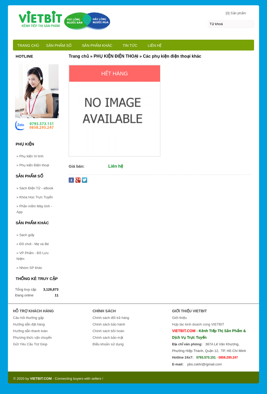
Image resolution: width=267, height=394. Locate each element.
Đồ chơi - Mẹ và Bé (32, 244)
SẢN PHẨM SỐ (59, 45)
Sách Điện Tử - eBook (34, 188)
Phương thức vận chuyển (32, 338)
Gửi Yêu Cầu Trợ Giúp (30, 344)
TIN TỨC (130, 45)
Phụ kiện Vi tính (29, 156)
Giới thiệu (179, 318)
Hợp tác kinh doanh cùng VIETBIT (198, 324)
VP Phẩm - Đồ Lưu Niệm (32, 256)
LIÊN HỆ (155, 45)
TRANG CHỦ (28, 45)
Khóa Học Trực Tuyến (34, 197)
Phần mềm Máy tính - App (34, 209)
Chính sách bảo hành (108, 324)
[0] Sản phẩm (236, 13)
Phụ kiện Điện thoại (32, 165)
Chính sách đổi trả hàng (110, 318)
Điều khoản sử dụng (108, 344)
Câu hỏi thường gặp (28, 318)
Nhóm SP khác (29, 268)
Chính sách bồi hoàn (108, 331)
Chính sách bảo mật (107, 338)
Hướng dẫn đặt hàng (29, 324)
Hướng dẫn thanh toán (30, 331)
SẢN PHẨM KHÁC (97, 45)
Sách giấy (25, 235)
